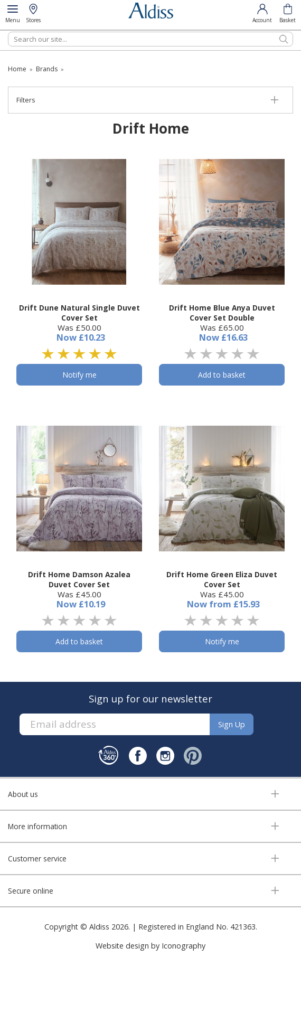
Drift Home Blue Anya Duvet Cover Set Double (222, 313)
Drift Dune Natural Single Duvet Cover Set (79, 313)
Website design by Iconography (150, 946)
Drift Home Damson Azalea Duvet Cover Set (79, 579)
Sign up (231, 724)
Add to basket (222, 375)
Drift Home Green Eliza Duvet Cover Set (221, 579)
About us (23, 794)
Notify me (79, 375)
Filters (25, 100)
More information (37, 826)
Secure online (30, 891)
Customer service (37, 858)
